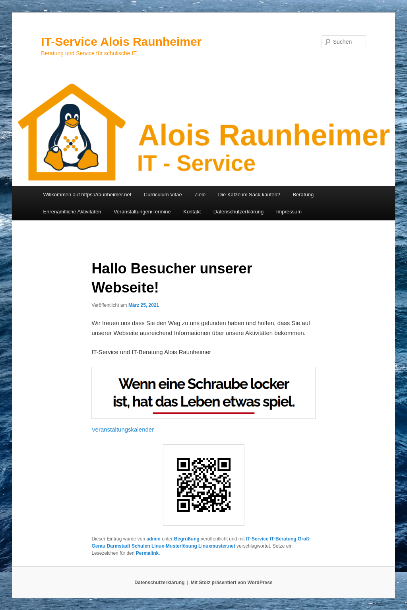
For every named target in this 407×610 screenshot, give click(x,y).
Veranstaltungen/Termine (142, 212)
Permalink (147, 553)
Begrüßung (187, 539)
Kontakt (192, 212)
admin (153, 539)
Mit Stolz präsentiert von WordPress (232, 582)
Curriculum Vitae (163, 195)
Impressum (289, 212)
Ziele (199, 195)
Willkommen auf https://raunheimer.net (87, 195)
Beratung (303, 195)
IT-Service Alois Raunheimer (121, 41)
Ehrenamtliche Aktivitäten (72, 212)
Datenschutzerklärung (238, 212)
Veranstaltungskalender (122, 429)
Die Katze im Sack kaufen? (249, 195)
